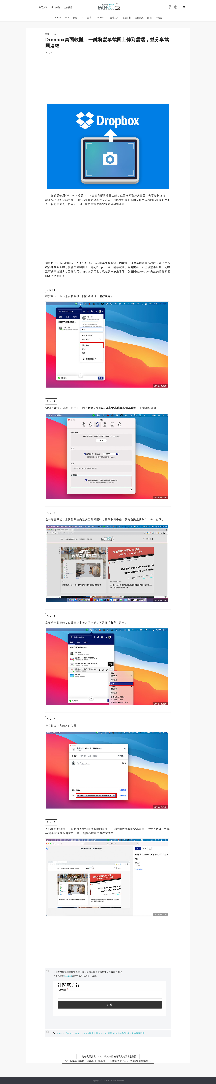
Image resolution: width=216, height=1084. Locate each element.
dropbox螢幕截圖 (136, 1033)
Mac (67, 17)
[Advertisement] (108, 77)
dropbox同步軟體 (89, 1033)
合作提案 (68, 7)
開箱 (149, 17)
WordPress (100, 17)
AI (82, 17)
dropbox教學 (119, 1033)
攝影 (75, 17)
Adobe (58, 17)
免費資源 (139, 17)
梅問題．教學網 (108, 7)
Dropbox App (73, 1033)
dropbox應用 (105, 1033)
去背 (89, 17)
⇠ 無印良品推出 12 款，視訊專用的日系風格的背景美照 (108, 1056)
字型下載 (126, 17)
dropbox (60, 1033)
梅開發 (159, 17)
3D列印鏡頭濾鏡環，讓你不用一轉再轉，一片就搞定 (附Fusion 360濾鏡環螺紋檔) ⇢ (108, 1061)
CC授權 (68, 975)
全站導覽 (55, 7)
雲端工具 (114, 17)
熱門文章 (43, 7)
